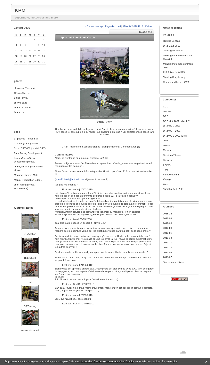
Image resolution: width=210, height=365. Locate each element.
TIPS (165, 169)
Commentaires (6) (130, 146)
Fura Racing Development (28, 153)
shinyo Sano (20, 102)
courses (167, 111)
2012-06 (167, 223)
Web (165, 184)
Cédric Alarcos (22, 93)
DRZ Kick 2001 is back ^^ (176, 121)
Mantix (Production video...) (28, 179)
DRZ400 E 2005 (171, 125)
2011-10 (167, 247)
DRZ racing (30, 306)
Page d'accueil (113, 26)
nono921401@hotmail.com (70, 179)
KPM (20, 10)
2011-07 (167, 257)
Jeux (165, 140)
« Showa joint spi (94, 26)
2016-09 (167, 218)
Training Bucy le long (174, 77)
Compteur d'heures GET (176, 82)
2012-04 (167, 228)
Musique (167, 150)
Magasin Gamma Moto (26, 175)
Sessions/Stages (172, 155)
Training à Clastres (173, 50)
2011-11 (167, 242)
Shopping (168, 160)
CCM (166, 106)
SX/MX (167, 164)
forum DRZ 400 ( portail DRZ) (30, 148)
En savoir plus (169, 361)
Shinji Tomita (20, 97)
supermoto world (30, 330)
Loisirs (166, 145)
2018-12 (167, 213)
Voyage (167, 179)
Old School (30, 258)
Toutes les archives (173, 262)
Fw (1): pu (168, 34)
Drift (30, 282)
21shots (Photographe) (26, 143)
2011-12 (167, 237)
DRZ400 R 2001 (171, 130)
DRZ (165, 116)
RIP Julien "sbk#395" (174, 72)
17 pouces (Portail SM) (26, 138)
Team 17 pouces (23, 107)
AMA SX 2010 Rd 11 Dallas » (138, 26)
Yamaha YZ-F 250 (173, 189)
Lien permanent (110, 146)
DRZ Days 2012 (171, 45)
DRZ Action (30, 234)
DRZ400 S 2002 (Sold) (175, 135)
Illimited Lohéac (171, 40)
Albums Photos (23, 207)
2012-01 (167, 232)
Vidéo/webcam (171, 174)
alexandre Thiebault (24, 88)
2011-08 (167, 252)
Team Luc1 (20, 112)
